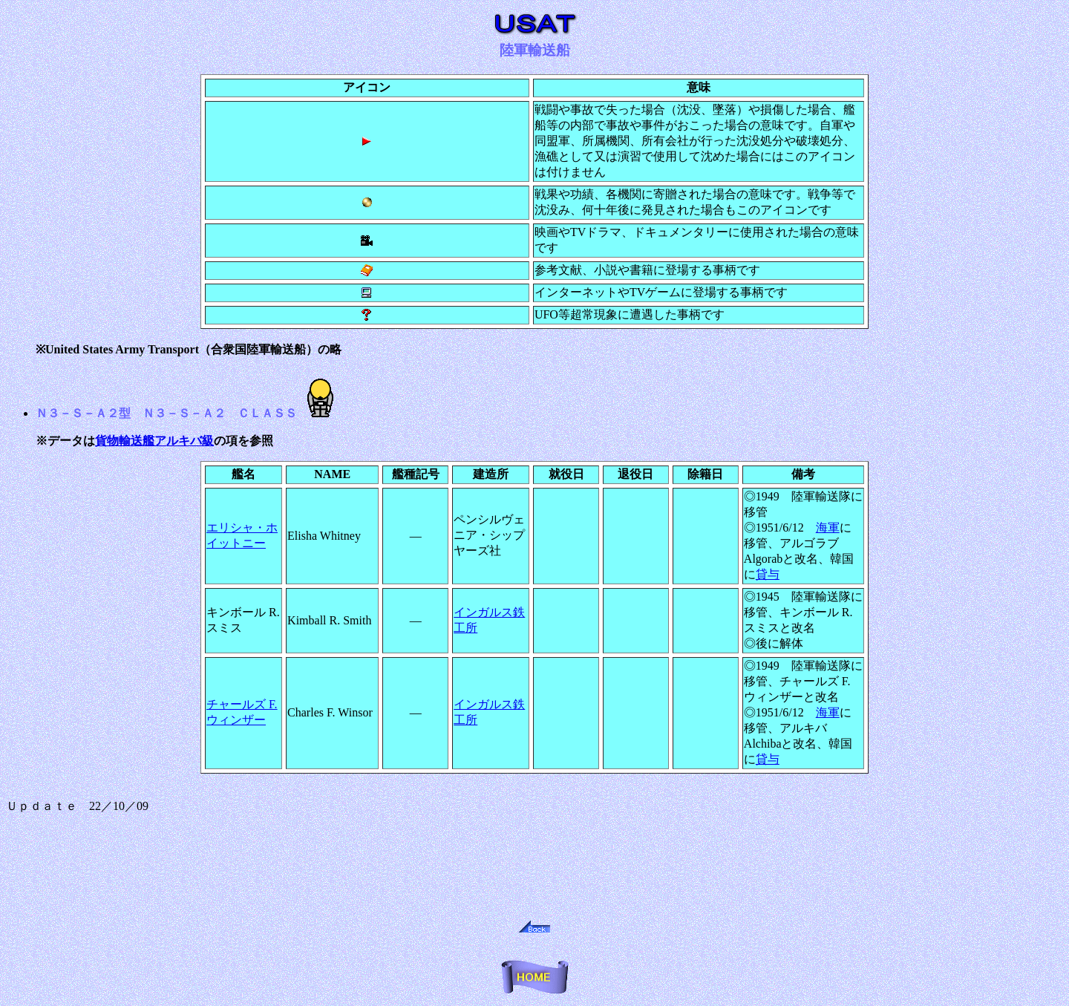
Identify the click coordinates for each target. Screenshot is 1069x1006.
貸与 (767, 574)
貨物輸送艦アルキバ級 (154, 440)
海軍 (828, 527)
